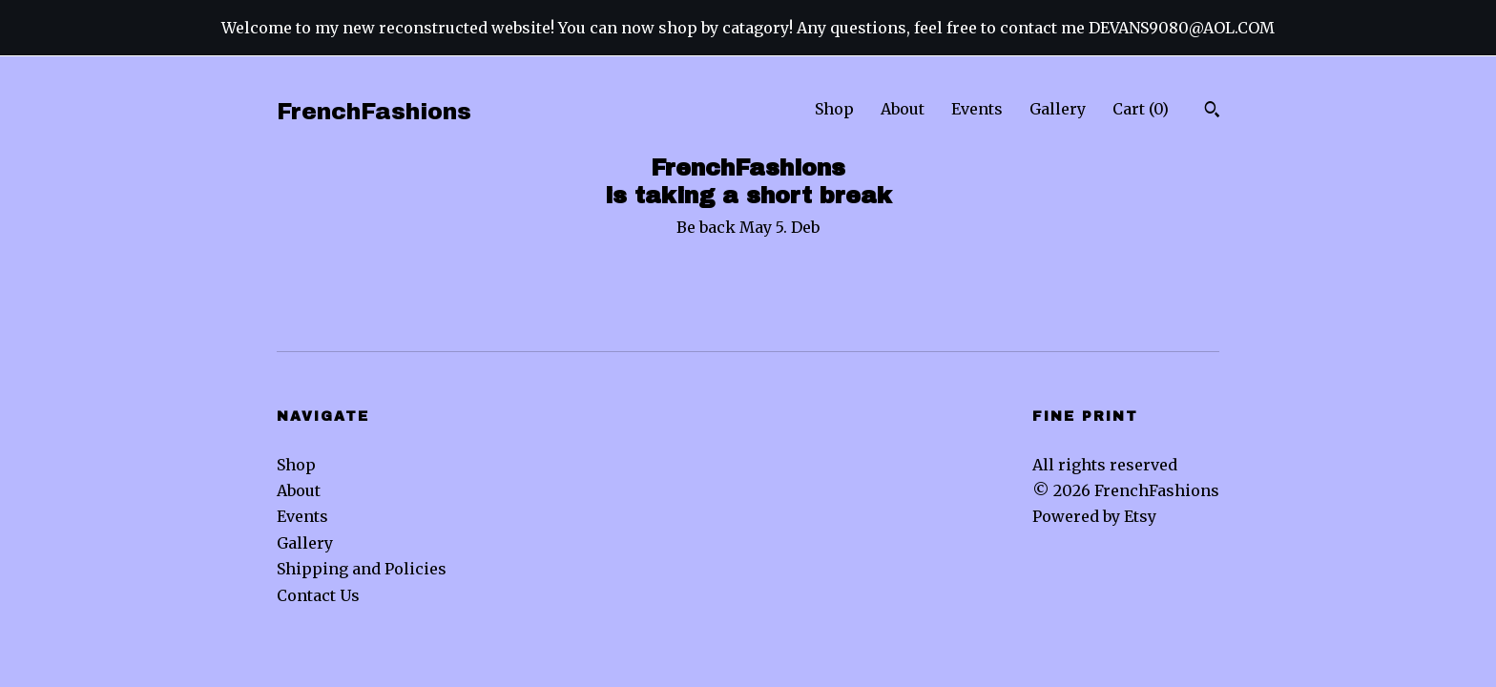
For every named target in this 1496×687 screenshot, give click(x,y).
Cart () (1140, 108)
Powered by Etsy (1094, 516)
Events (977, 108)
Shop (834, 108)
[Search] (1212, 111)
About (903, 108)
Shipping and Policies (362, 568)
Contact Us (318, 595)
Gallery (1057, 108)
